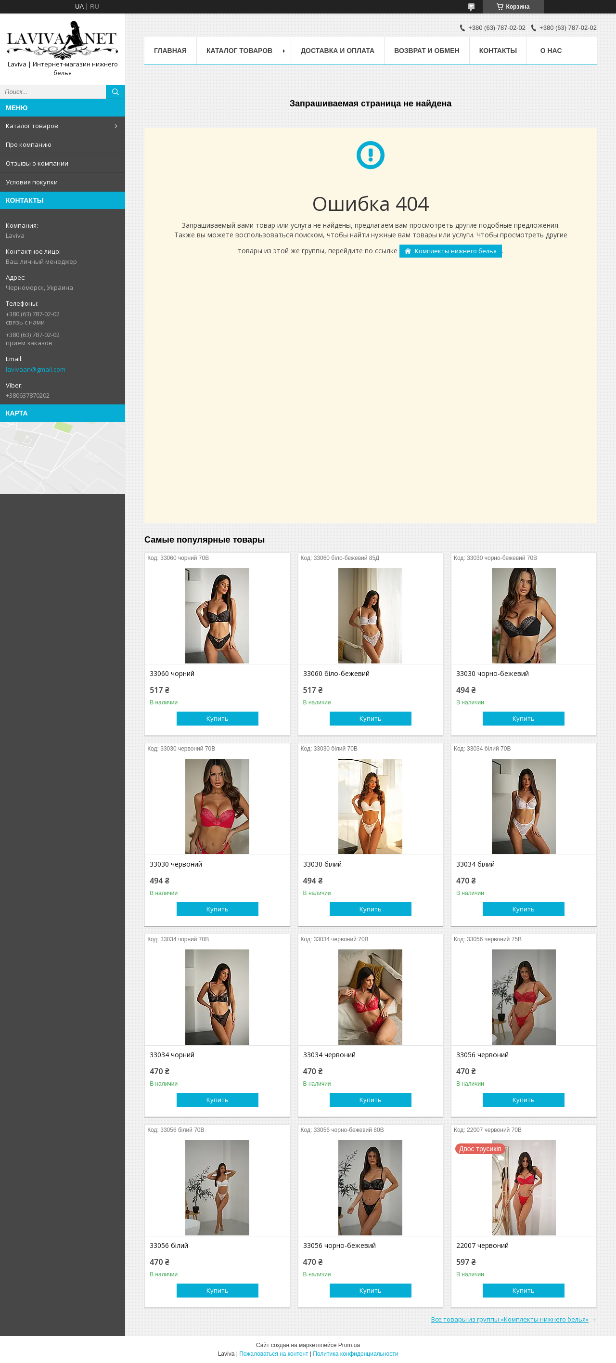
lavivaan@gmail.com (35, 369)
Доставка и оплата (337, 50)
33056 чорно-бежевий (339, 1245)
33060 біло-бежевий (336, 673)
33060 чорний (172, 673)
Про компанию (28, 144)
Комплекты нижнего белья (456, 251)
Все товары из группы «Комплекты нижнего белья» (510, 1319)
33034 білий (475, 864)
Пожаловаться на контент (273, 1353)
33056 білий (169, 1245)
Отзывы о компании (37, 163)
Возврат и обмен (427, 50)
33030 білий (322, 864)
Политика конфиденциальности (355, 1353)
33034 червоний (329, 1055)
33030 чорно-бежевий (492, 673)
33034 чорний (172, 1055)
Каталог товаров (32, 125)
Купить (217, 718)
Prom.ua (349, 1345)
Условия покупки (32, 182)
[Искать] (115, 92)
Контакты (498, 50)
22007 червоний (482, 1245)
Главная (170, 50)
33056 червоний (482, 1055)
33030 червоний (176, 864)
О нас (551, 50)
